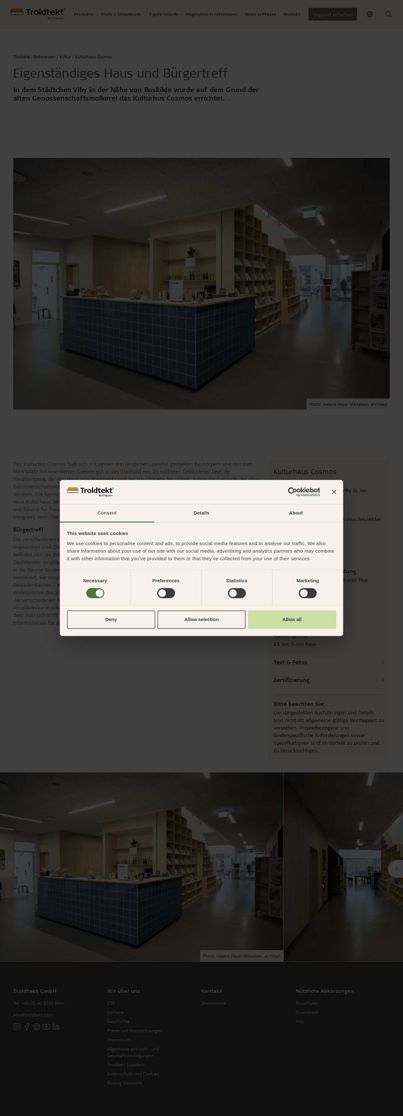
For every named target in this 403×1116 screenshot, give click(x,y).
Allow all (292, 619)
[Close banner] (334, 492)
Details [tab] (201, 512)
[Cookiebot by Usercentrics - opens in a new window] (292, 492)
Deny (111, 619)
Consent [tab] (107, 512)
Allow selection (201, 619)
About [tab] (296, 512)
